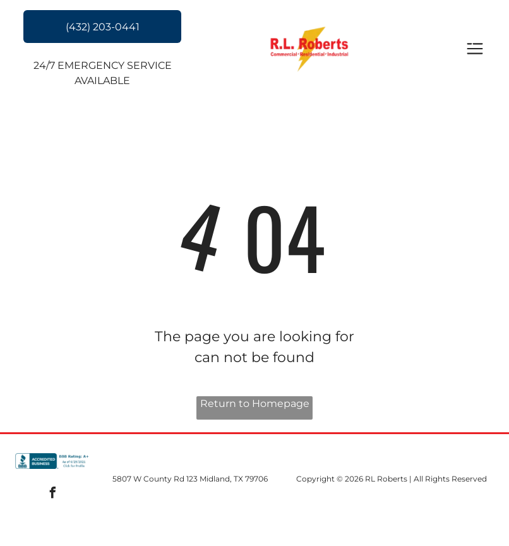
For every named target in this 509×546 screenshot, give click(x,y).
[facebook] (53, 494)
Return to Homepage (254, 403)
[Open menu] (475, 49)
